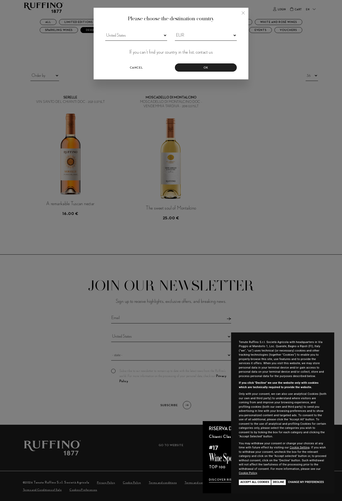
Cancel (136, 67)
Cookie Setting (300, 447)
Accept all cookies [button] (254, 482)
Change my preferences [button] (306, 482)
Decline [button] (278, 482)
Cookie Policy (248, 473)
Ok (205, 67)
